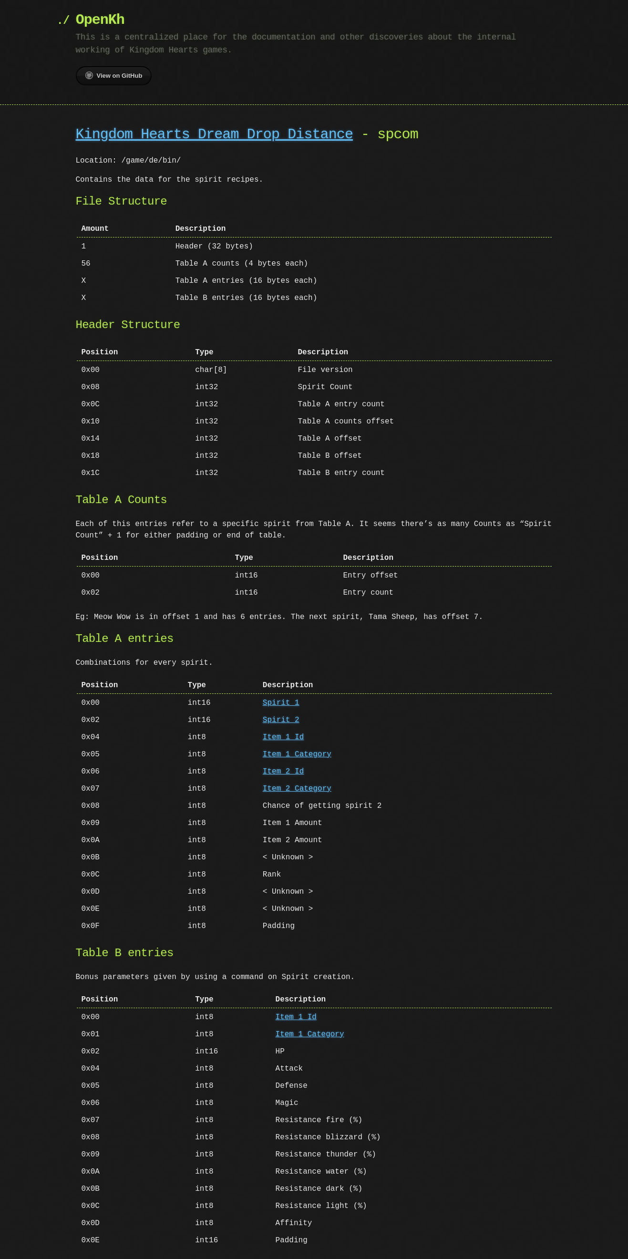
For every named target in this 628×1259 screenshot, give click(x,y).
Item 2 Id (283, 771)
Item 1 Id (283, 737)
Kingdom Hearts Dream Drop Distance (214, 134)
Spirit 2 (281, 720)
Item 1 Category (297, 754)
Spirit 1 (281, 703)
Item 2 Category (297, 789)
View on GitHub (114, 75)
